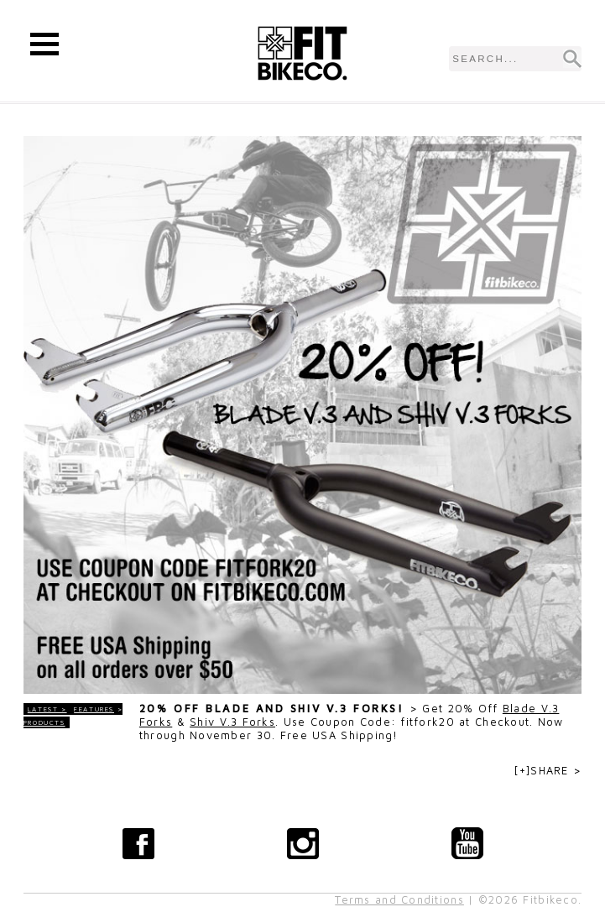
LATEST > (47, 709)
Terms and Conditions (399, 900)
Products (44, 722)
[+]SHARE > (548, 770)
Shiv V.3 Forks (232, 722)
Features (94, 709)
